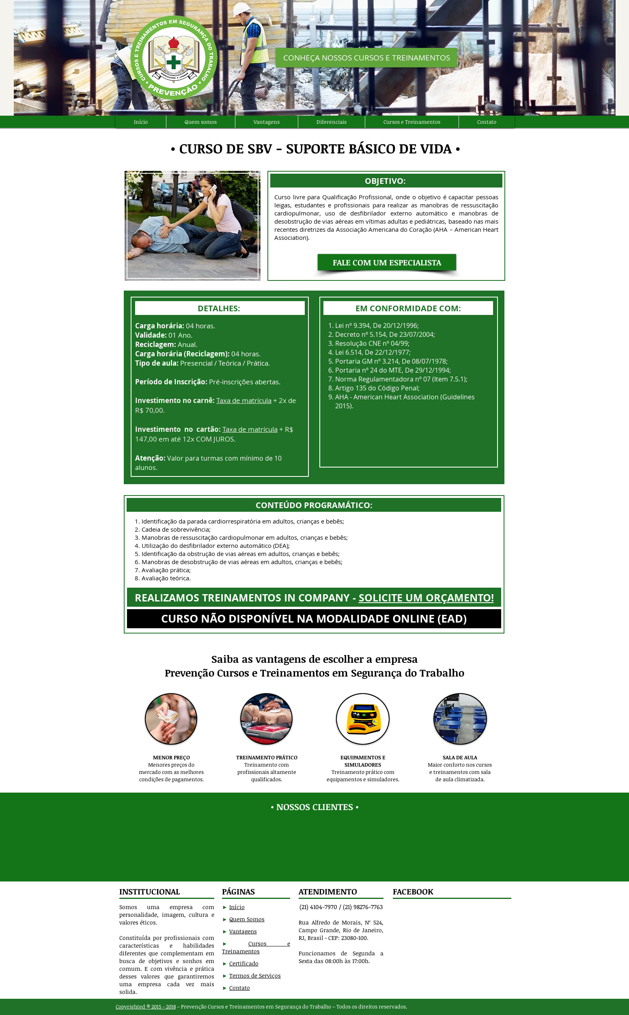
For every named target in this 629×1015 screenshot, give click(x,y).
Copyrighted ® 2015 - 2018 (146, 1006)
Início (237, 907)
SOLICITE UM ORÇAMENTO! (426, 597)
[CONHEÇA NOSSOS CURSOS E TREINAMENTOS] (366, 57)
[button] (387, 262)
